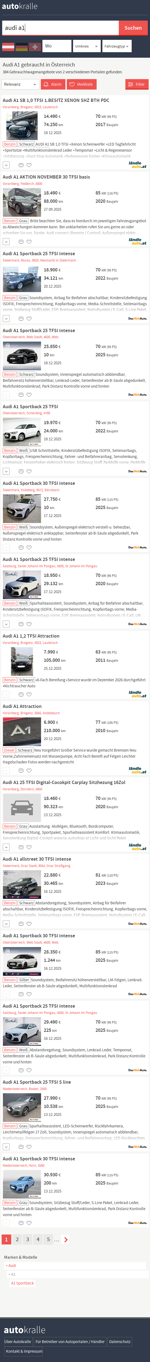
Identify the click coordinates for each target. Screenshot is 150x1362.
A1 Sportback (22, 1283)
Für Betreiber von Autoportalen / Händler (70, 1341)
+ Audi (11, 1265)
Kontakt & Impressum (24, 1351)
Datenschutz (119, 1341)
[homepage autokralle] (24, 6)
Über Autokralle (17, 1341)
